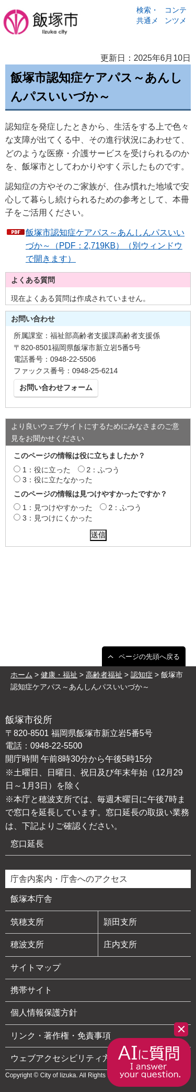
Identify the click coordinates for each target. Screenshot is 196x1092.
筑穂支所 (27, 921)
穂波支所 (27, 944)
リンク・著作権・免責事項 (60, 1035)
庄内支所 (120, 944)
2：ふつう (103, 470)
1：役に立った (46, 470)
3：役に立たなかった (57, 479)
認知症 (142, 675)
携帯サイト (31, 990)
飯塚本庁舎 (31, 898)
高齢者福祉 (104, 675)
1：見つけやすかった (57, 507)
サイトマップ (35, 967)
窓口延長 (27, 843)
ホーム (21, 675)
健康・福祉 (59, 675)
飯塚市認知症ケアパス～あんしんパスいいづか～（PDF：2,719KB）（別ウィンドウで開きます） (105, 245)
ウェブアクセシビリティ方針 (64, 1058)
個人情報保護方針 (43, 1012)
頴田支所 (120, 921)
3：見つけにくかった (57, 518)
